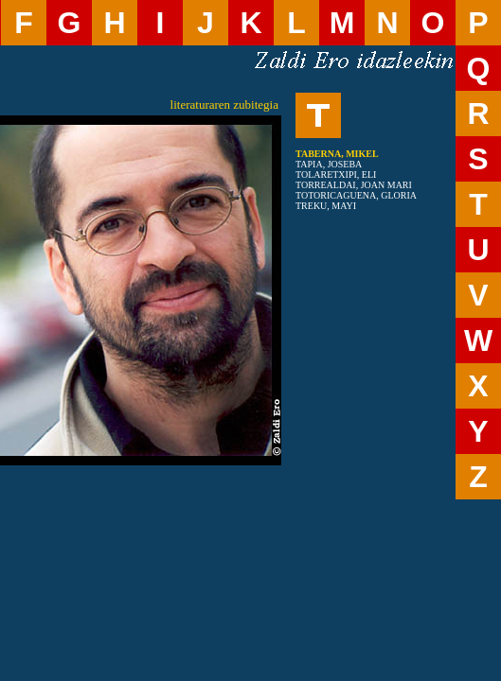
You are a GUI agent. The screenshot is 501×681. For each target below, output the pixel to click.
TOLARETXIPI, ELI (335, 174)
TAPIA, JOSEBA (328, 164)
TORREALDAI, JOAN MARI (353, 185)
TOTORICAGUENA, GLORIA (356, 195)
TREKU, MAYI (325, 206)
